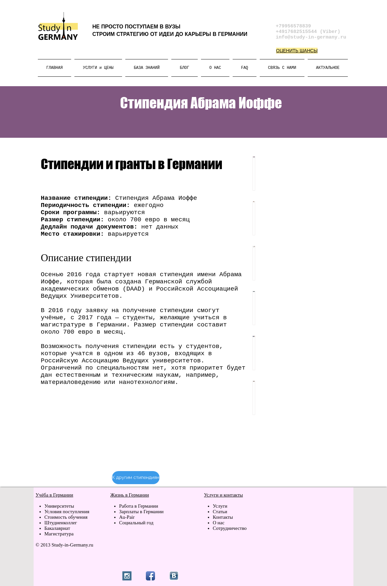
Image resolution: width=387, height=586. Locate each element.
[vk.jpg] (173, 575)
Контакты (223, 517)
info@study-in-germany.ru (311, 37)
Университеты (59, 506)
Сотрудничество (230, 528)
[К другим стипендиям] (136, 477)
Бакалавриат (57, 528)
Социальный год (136, 522)
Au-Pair (127, 517)
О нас (218, 522)
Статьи (220, 511)
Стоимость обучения (65, 517)
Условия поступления (66, 511)
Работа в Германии (138, 506)
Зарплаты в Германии (141, 511)
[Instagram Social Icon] (127, 575)
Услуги (220, 506)
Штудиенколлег (60, 522)
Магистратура (58, 533)
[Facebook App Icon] (150, 575)
